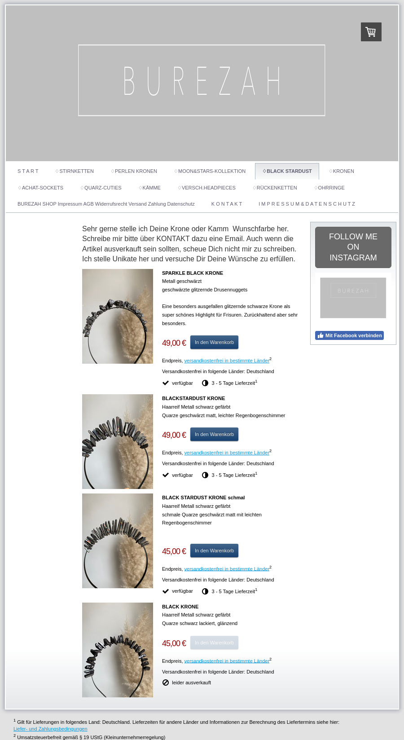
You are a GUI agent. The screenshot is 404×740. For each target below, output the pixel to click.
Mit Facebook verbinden (349, 335)
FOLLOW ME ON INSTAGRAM (353, 247)
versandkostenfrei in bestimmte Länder (227, 360)
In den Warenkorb (214, 342)
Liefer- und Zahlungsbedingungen (50, 728)
